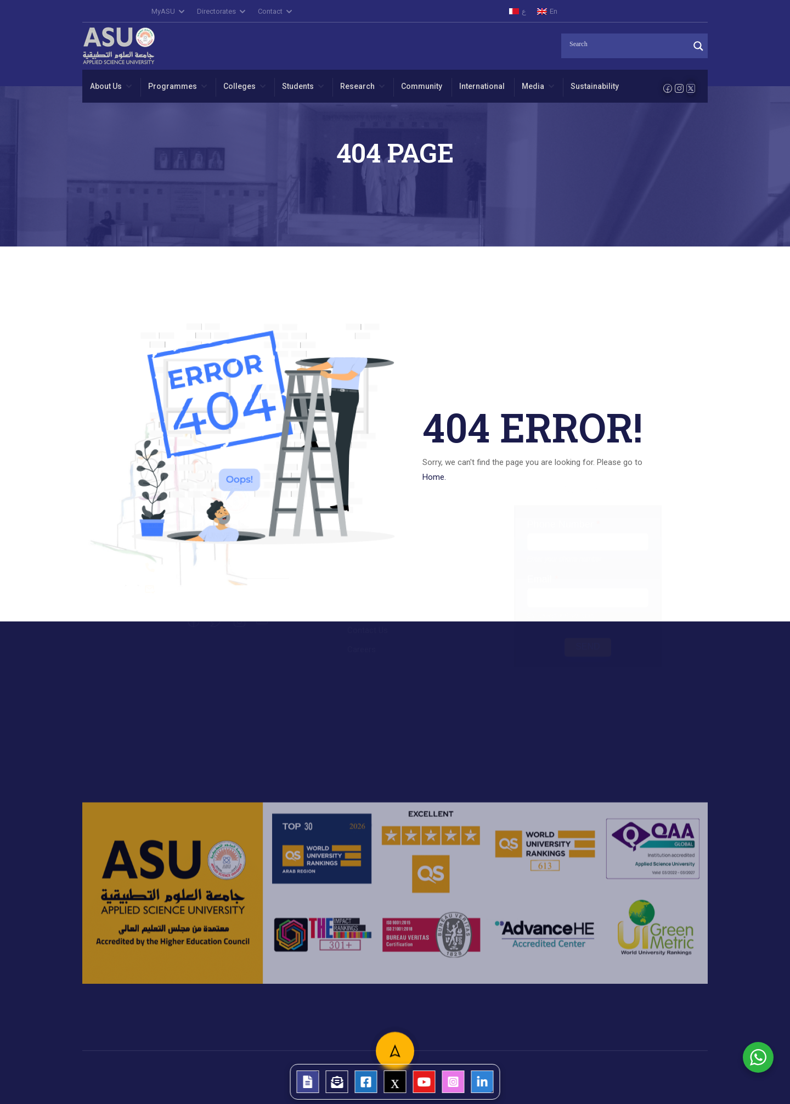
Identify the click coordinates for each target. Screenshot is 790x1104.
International (482, 86)
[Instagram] (679, 88)
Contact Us (367, 642)
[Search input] (627, 44)
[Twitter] (690, 88)
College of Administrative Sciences (410, 530)
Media (533, 86)
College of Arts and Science (397, 549)
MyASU (163, 11)
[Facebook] (667, 88)
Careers (361, 661)
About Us (106, 86)
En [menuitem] (553, 11)
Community (421, 86)
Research (357, 86)
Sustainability (595, 86)
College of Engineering (387, 569)
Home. (434, 477)
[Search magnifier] (698, 46)
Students (298, 86)
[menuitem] (518, 11)
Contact (270, 11)
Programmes (172, 86)
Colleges (239, 86)
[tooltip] (308, 1081)
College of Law (374, 588)
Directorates (216, 11)
